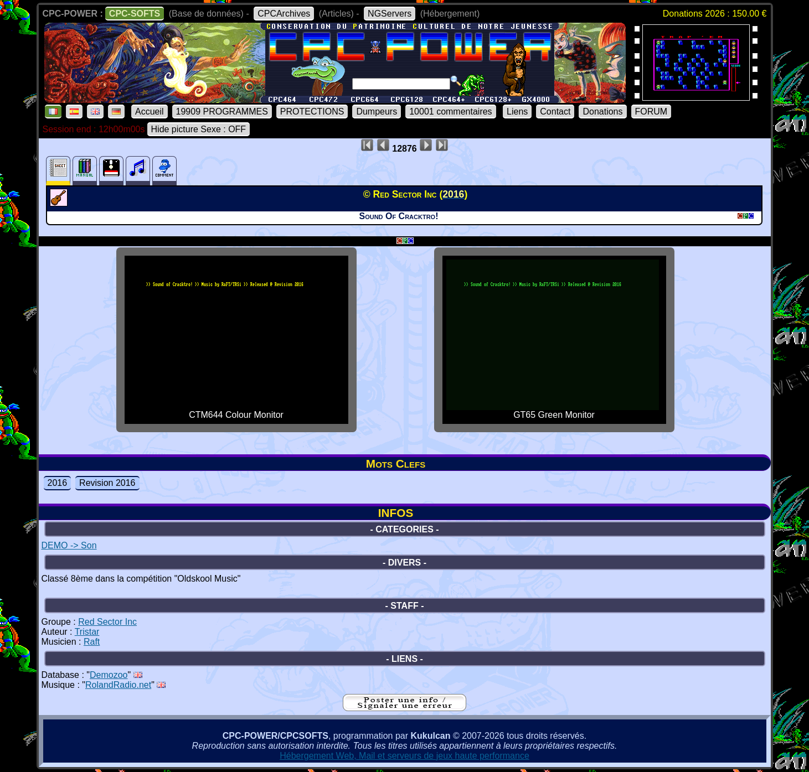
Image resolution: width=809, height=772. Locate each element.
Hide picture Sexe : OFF (198, 129)
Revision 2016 (107, 483)
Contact (555, 111)
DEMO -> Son (69, 545)
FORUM (651, 111)
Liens (517, 111)
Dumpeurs (376, 111)
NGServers (389, 13)
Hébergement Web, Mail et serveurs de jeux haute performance (404, 755)
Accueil (149, 111)
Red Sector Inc (107, 621)
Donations (602, 111)
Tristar (87, 631)
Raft (92, 641)
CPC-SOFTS (134, 13)
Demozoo (108, 675)
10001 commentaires (450, 111)
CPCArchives (283, 13)
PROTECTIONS (312, 111)
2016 (58, 483)
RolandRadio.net (118, 685)
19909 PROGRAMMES (222, 111)
